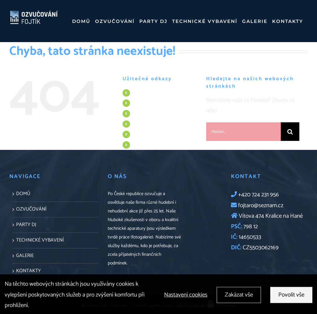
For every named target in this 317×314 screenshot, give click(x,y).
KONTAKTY (144, 144)
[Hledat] (290, 131)
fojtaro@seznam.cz (260, 205)
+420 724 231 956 (258, 194)
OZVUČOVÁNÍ (146, 103)
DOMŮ (139, 92)
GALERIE (141, 134)
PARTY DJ (142, 113)
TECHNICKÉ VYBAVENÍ (154, 124)
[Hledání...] (243, 131)
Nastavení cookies (185, 296)
